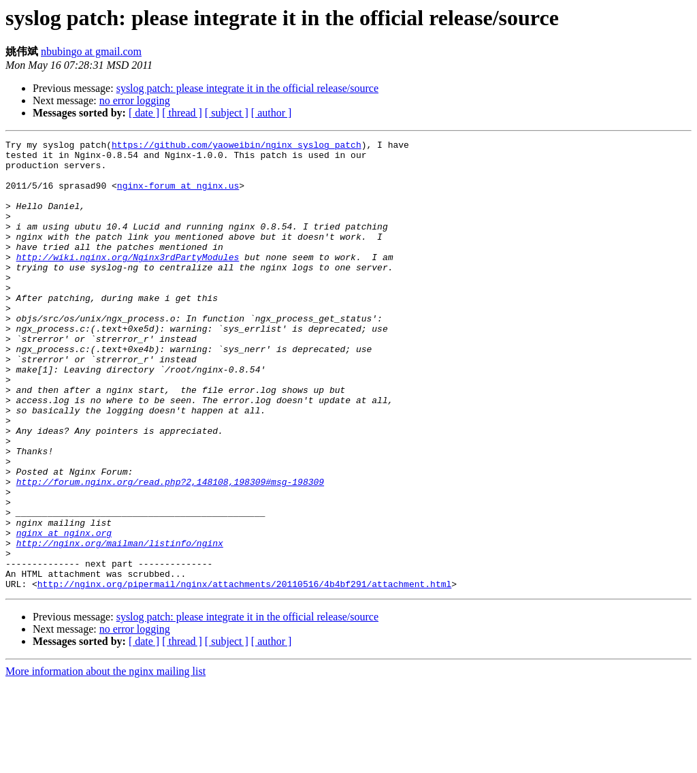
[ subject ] (226, 113)
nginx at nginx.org (64, 612)
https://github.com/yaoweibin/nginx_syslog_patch (236, 146)
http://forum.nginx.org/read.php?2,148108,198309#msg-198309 (170, 551)
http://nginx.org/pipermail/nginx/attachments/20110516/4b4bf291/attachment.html (244, 673)
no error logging (134, 100)
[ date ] (144, 113)
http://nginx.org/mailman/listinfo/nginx (119, 624)
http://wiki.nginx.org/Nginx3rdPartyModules (128, 281)
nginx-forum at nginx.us (178, 195)
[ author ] (271, 113)
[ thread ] (182, 113)
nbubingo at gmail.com (91, 51)
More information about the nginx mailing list (105, 761)
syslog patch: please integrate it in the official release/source (247, 88)
